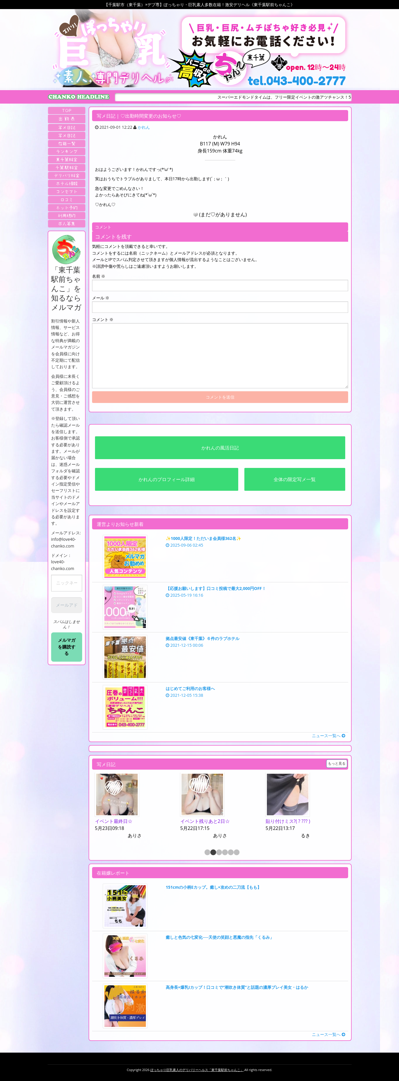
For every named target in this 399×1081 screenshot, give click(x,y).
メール (101, 298)
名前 (99, 276)
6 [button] (236, 853)
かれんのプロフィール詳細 (167, 479)
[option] (134, 806)
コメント (103, 319)
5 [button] (230, 853)
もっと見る (337, 763)
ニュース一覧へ (328, 735)
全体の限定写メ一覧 (295, 479)
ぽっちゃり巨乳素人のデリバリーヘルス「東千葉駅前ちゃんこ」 (196, 1070)
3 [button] (219, 853)
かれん (144, 127)
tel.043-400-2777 (297, 81)
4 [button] (224, 853)
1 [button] (207, 853)
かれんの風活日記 (220, 448)
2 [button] (213, 853)
